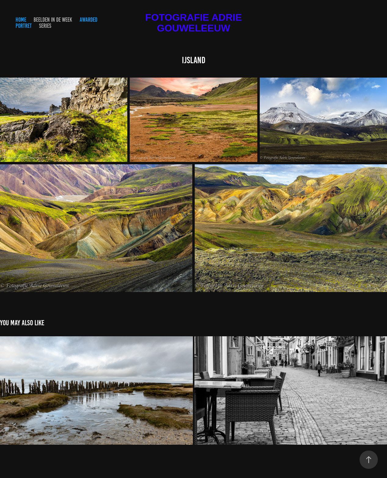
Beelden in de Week (53, 19)
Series (45, 26)
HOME (21, 19)
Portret (24, 26)
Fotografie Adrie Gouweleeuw (194, 23)
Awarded (88, 19)
